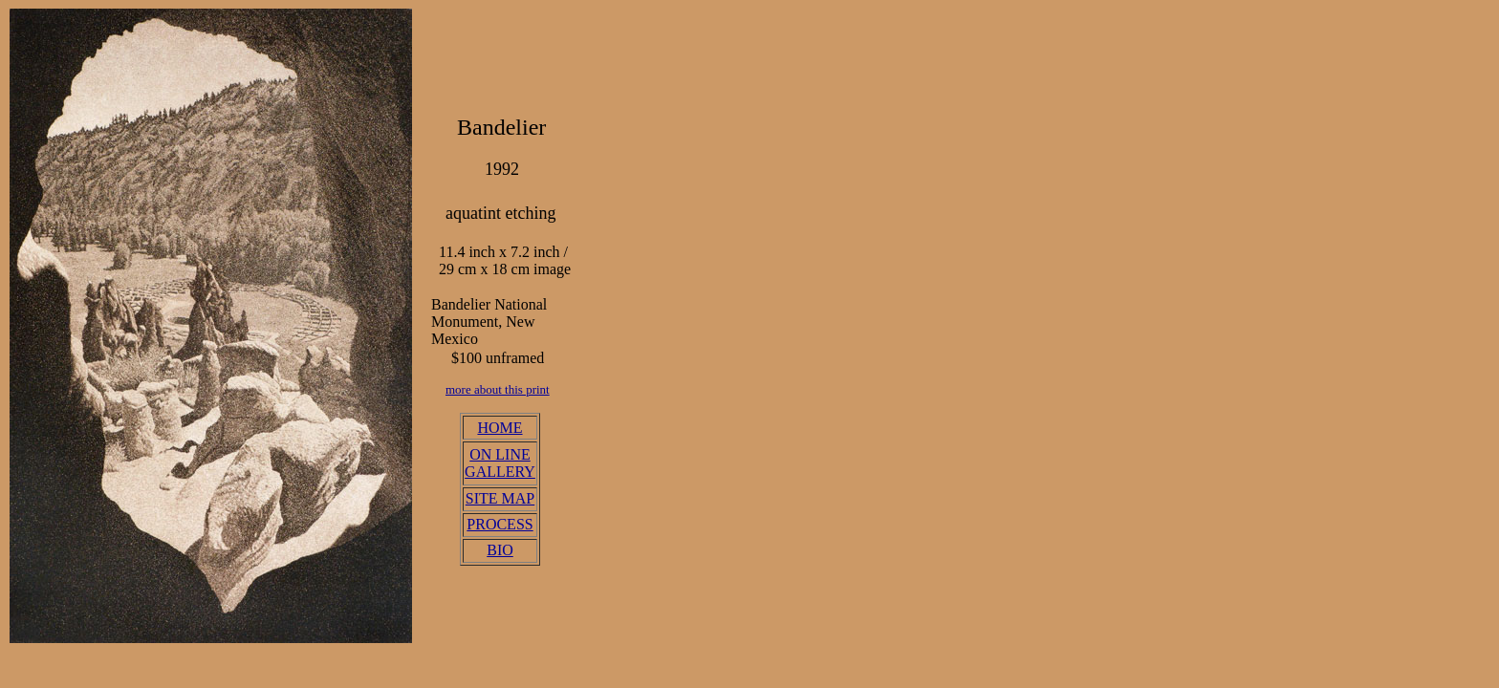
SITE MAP (500, 498)
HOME (499, 427)
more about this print (497, 389)
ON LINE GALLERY (500, 463)
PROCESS (499, 524)
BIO (500, 550)
